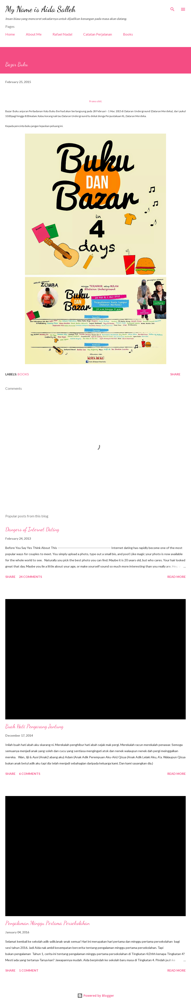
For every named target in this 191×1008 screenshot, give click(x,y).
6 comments (29, 773)
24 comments (30, 577)
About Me (34, 34)
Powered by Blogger (95, 995)
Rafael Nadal (62, 34)
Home (10, 34)
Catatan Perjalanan (97, 34)
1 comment (28, 970)
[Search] (172, 8)
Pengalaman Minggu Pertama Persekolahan (47, 923)
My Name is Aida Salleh (40, 9)
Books (128, 34)
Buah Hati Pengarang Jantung (34, 726)
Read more (176, 577)
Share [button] (175, 374)
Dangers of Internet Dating (32, 529)
